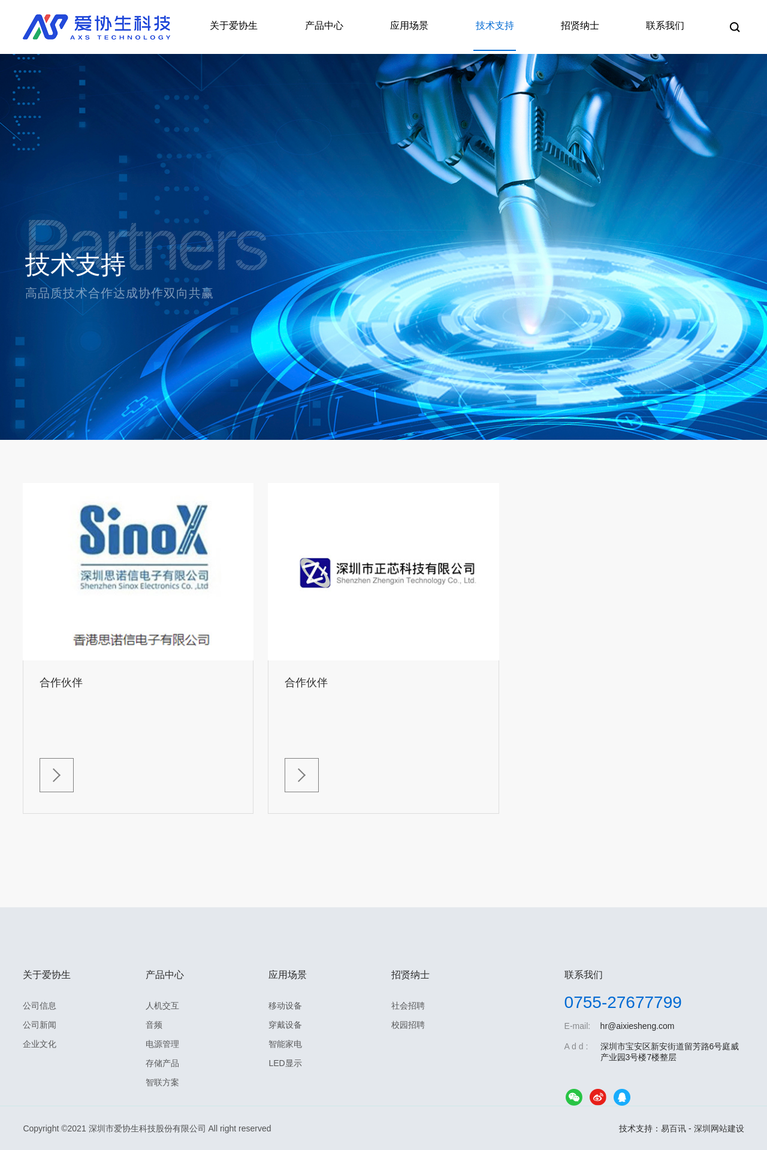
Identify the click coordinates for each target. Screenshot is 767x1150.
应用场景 (423, 27)
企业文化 (39, 1043)
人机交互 (162, 1005)
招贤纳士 (586, 27)
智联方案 (162, 1081)
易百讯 (673, 1128)
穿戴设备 (285, 1024)
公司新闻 (39, 1024)
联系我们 (667, 27)
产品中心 (341, 27)
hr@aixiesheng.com (637, 1025)
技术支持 (504, 27)
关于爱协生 (255, 27)
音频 (154, 1024)
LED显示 (284, 1062)
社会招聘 (408, 1005)
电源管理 (162, 1043)
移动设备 (285, 1005)
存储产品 (162, 1062)
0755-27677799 (623, 1001)
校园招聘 (408, 1024)
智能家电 (285, 1043)
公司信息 (39, 1005)
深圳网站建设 (719, 1128)
